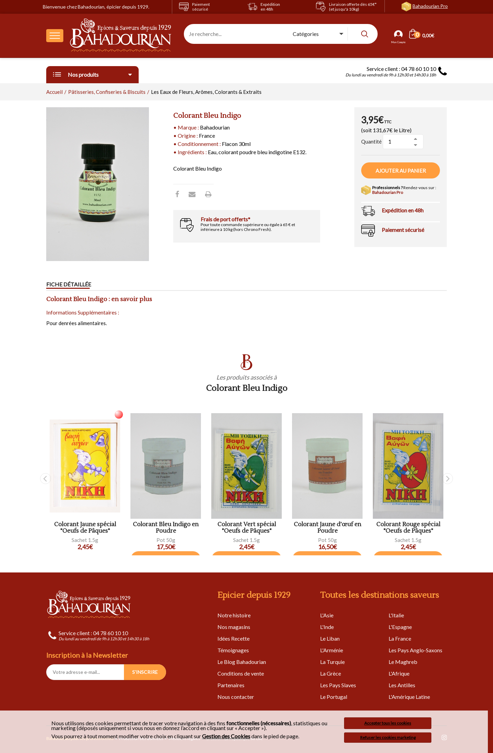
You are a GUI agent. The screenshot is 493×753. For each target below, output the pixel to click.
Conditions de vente (240, 673)
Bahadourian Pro (430, 6)
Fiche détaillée (68, 284)
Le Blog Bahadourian (241, 661)
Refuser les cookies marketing (388, 737)
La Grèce (330, 673)
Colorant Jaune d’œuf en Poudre (327, 527)
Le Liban (330, 638)
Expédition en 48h (403, 210)
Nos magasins (233, 627)
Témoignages (233, 650)
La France (400, 638)
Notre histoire (234, 615)
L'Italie (396, 615)
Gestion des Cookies (226, 736)
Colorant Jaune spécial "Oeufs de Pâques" (85, 527)
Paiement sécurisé (403, 229)
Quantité (371, 141)
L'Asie (326, 615)
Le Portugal (333, 696)
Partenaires (230, 685)
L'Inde (327, 627)
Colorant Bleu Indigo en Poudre (166, 527)
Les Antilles (402, 685)
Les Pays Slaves (338, 685)
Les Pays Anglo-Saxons (415, 650)
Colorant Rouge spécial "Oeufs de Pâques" (408, 527)
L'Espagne (400, 627)
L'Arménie (331, 650)
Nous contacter (235, 696)
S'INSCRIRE (145, 672)
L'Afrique (399, 673)
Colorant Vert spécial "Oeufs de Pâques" (246, 527)
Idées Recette (233, 638)
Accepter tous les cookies (387, 723)
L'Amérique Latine (409, 696)
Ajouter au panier (401, 171)
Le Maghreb (403, 661)
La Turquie (332, 661)
